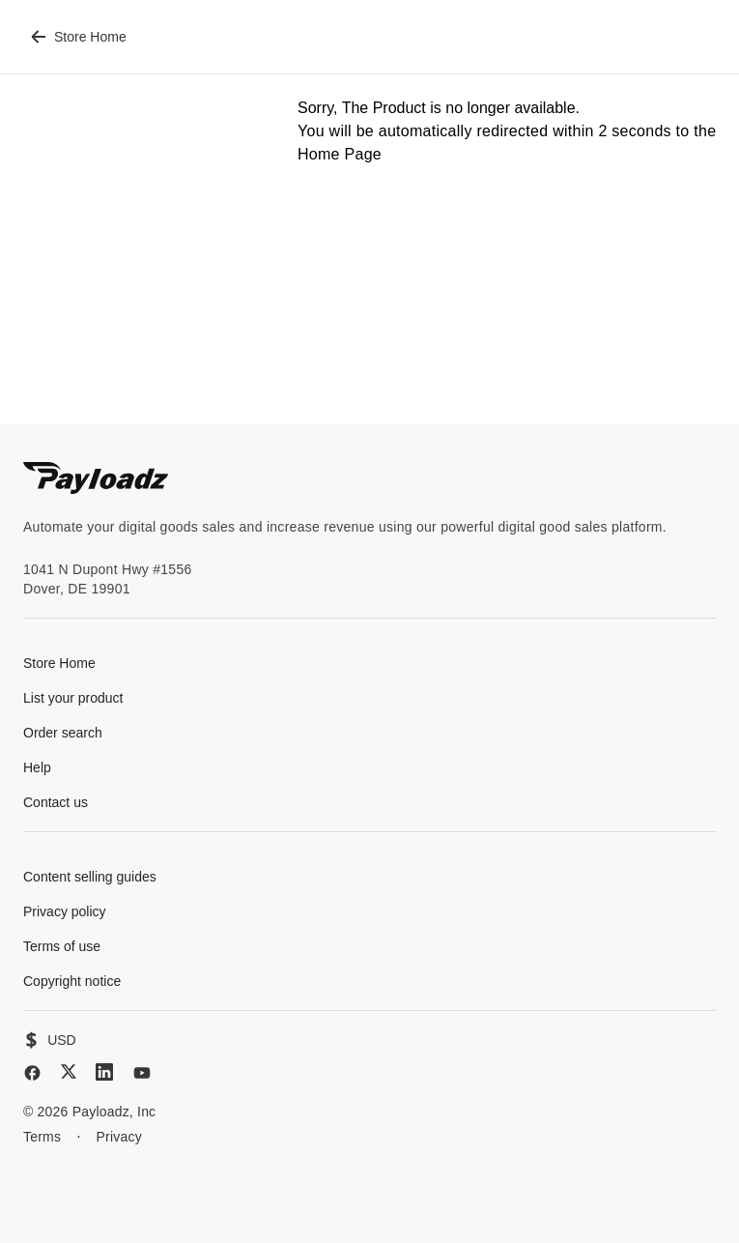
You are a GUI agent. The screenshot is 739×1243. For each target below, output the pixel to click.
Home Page (340, 154)
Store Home (79, 36)
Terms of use (61, 946)
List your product (73, 698)
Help (37, 767)
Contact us (55, 802)
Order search (62, 732)
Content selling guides (89, 876)
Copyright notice (72, 981)
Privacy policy (64, 911)
